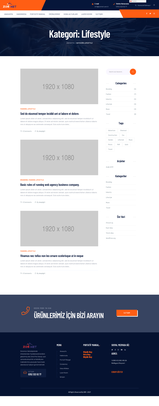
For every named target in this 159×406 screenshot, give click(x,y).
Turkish (133, 1)
